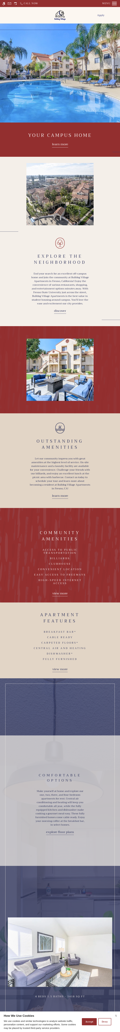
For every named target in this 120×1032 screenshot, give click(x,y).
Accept (89, 1022)
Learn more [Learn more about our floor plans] (60, 144)
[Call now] (29, 3)
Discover (60, 311)
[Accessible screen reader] (4, 3)
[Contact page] (9, 3)
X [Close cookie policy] (116, 1016)
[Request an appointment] (15, 3)
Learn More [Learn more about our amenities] (60, 495)
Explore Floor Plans (60, 832)
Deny (105, 1022)
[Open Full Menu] (109, 3)
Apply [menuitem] (100, 15)
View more (60, 593)
